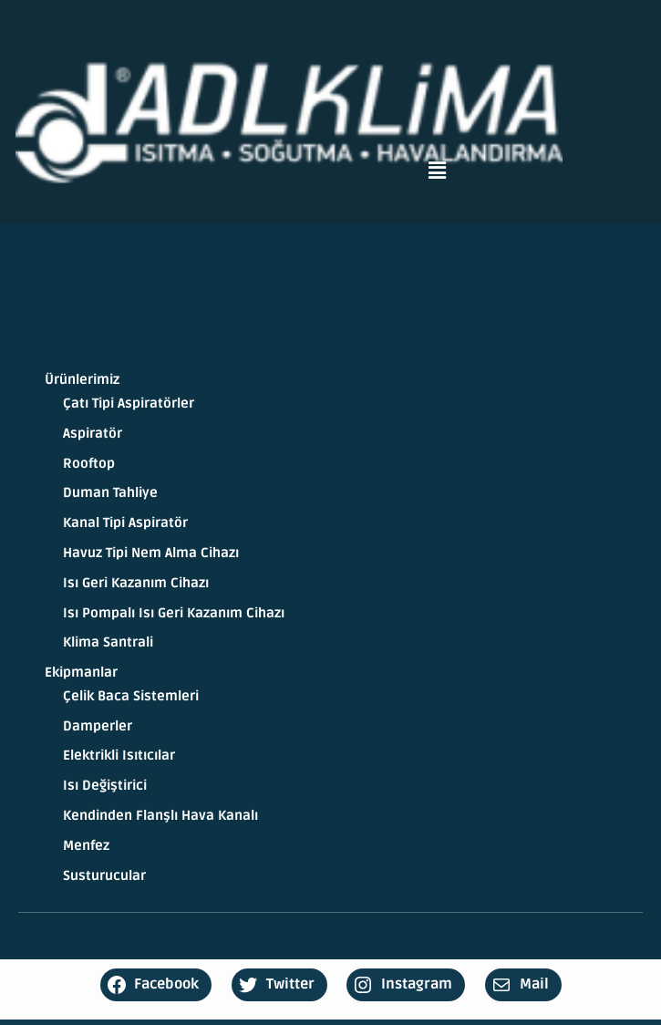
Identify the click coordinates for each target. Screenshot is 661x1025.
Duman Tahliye (110, 493)
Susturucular (104, 876)
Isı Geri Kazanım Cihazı (136, 583)
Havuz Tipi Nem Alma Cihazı (151, 553)
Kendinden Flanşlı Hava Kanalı (160, 815)
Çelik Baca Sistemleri (131, 696)
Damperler (97, 726)
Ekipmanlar (81, 672)
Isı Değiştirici (105, 785)
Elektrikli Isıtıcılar (119, 755)
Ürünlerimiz (82, 380)
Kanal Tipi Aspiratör (125, 523)
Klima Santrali (108, 642)
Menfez (86, 846)
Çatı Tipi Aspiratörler (128, 403)
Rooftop (89, 463)
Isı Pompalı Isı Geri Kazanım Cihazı (173, 613)
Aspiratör (92, 433)
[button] (436, 170)
